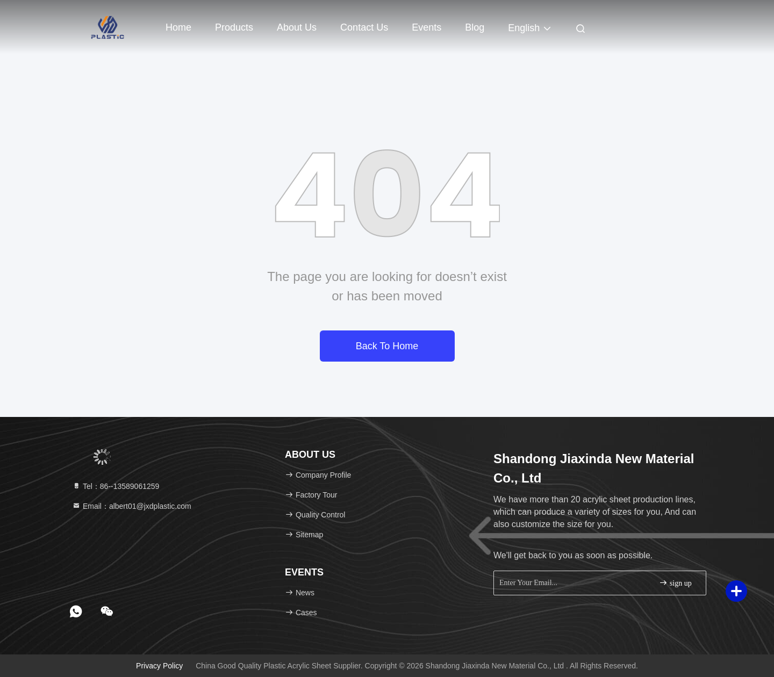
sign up (675, 582)
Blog (474, 27)
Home (178, 27)
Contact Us (364, 27)
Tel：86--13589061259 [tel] (115, 486)
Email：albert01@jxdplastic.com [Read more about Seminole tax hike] (131, 506)
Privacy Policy (159, 665)
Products (234, 27)
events (426, 27)
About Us (297, 27)
